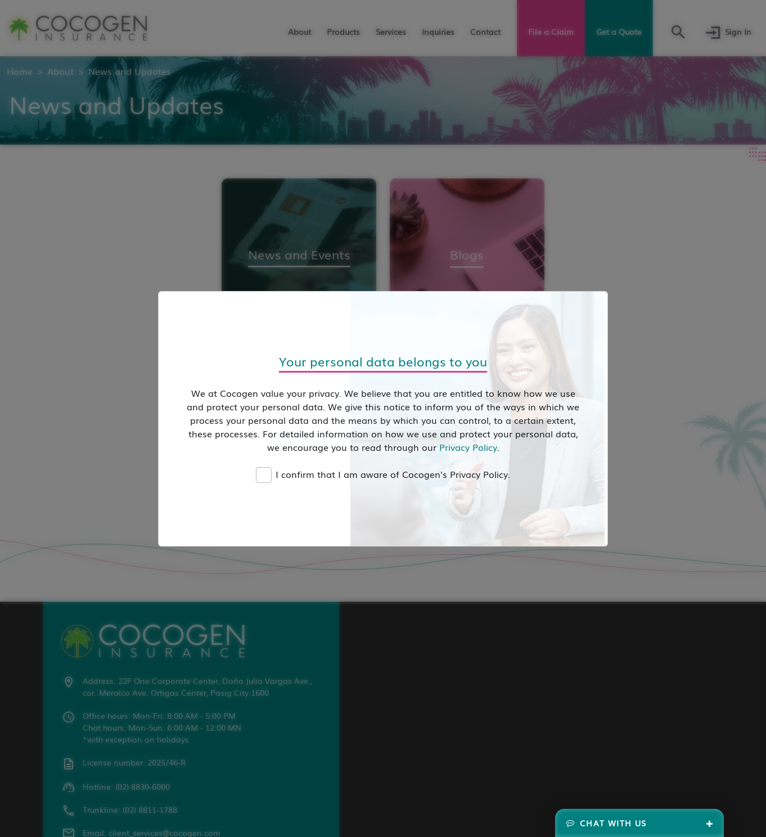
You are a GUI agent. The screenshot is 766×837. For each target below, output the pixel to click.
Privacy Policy (468, 447)
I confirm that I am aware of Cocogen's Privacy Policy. (393, 474)
